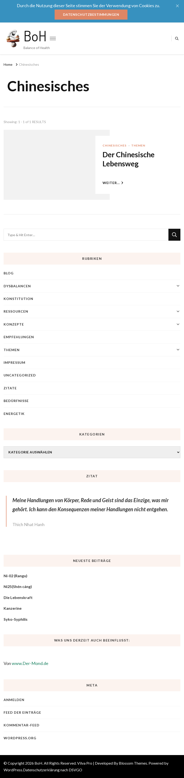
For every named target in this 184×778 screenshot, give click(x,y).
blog (9, 273)
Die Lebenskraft (18, 597)
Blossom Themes (133, 763)
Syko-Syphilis (16, 619)
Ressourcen (16, 311)
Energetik (14, 414)
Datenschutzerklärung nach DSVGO (52, 769)
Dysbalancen (17, 286)
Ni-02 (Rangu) (15, 575)
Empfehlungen (19, 337)
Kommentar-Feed (22, 725)
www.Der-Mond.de (30, 663)
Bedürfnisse (16, 401)
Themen (138, 145)
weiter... (113, 183)
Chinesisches (114, 145)
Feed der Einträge (22, 712)
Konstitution (18, 299)
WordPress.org (20, 738)
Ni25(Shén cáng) (18, 586)
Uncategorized (20, 375)
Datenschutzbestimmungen (91, 14)
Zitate (10, 388)
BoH (35, 36)
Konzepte (14, 324)
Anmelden (14, 700)
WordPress (13, 769)
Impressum (14, 362)
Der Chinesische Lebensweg (129, 159)
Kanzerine (13, 608)
